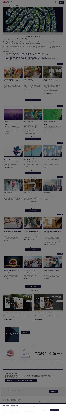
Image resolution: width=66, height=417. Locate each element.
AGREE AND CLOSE (54, 410)
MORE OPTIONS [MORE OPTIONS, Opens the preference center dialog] (46, 410)
